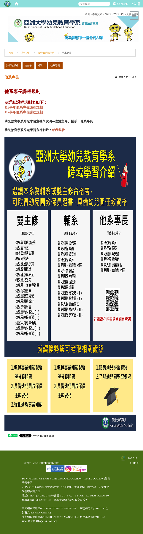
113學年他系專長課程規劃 (23, 107)
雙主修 (28, 65)
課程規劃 (25, 52)
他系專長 (55, 65)
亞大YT (112, 14)
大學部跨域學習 (46, 52)
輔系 (40, 65)
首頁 (11, 52)
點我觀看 (58, 130)
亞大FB (104, 14)
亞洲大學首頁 (92, 14)
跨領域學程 (12, 65)
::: (71, 10)
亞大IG (119, 14)
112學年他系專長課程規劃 (23, 112)
